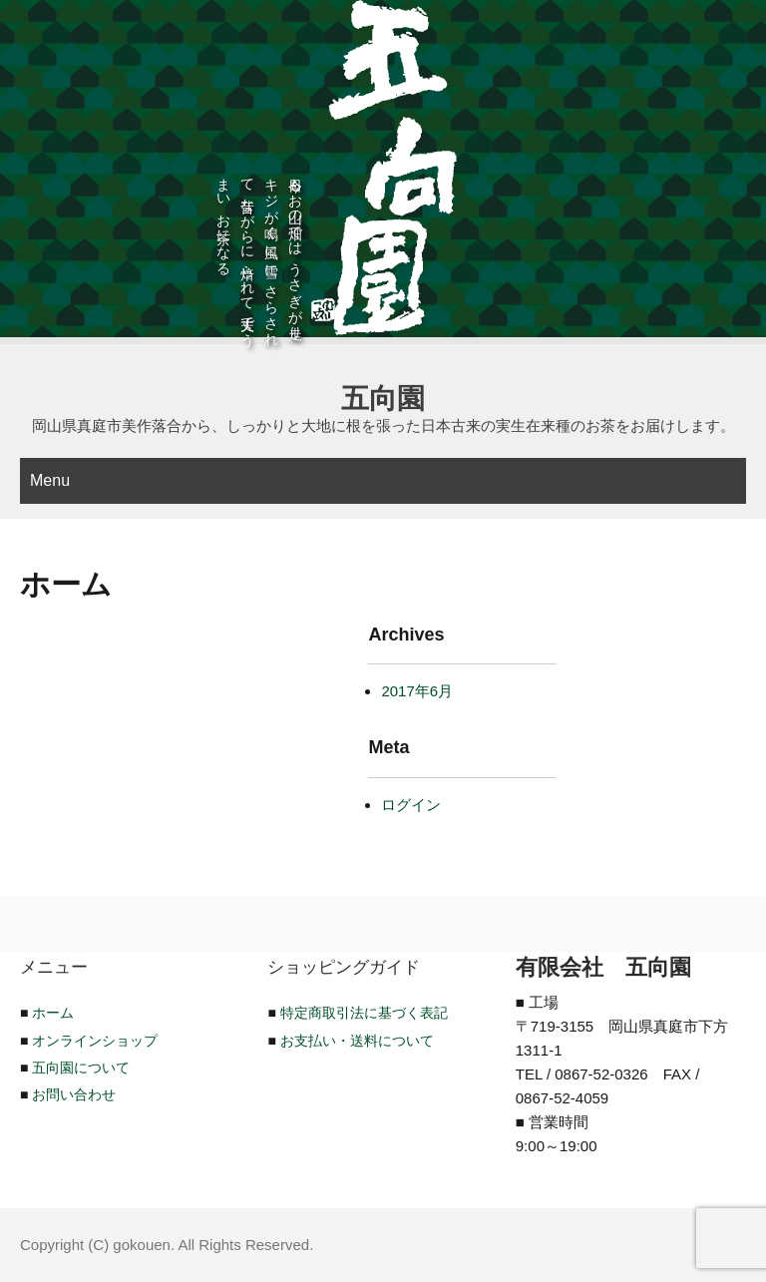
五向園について (81, 1067)
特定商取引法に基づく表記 (364, 1013)
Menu (50, 480)
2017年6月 (417, 690)
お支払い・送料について (357, 1041)
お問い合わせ (74, 1094)
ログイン (411, 804)
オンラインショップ (95, 1041)
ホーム (53, 1013)
